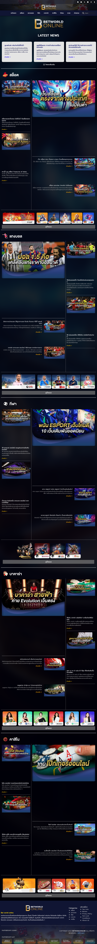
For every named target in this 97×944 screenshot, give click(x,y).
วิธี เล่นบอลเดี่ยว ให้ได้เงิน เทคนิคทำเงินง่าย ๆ (80, 336)
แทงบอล (31, 13)
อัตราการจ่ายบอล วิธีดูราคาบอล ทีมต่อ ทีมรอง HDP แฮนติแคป (22, 322)
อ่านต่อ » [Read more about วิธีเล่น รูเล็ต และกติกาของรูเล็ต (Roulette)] (4, 843)
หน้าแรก (13, 13)
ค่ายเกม (76, 13)
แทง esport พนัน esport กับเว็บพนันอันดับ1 (57, 489)
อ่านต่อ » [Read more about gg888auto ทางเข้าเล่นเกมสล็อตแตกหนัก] (40, 59)
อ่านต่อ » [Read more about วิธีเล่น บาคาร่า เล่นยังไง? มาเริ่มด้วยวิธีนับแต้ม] (69, 628)
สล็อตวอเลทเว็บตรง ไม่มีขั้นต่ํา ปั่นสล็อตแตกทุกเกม (16, 120)
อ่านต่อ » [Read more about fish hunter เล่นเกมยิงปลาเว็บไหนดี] (69, 831)
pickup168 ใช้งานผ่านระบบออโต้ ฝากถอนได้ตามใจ (80, 46)
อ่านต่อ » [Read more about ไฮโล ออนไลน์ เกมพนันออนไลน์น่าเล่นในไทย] (4, 792)
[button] (49, 64)
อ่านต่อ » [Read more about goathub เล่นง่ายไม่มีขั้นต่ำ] (8, 57)
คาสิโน (54, 13)
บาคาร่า (46, 13)
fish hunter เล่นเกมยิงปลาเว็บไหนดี (60, 824)
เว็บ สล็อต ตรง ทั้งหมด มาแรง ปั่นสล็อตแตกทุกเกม (55, 159)
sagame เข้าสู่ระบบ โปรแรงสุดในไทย (29, 685)
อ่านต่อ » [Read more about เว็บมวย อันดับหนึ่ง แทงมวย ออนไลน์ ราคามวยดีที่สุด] (4, 511)
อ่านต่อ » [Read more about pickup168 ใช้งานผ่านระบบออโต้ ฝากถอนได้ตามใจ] (72, 57)
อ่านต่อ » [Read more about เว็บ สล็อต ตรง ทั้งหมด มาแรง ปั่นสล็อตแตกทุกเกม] (69, 166)
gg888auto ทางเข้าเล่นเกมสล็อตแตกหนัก (49, 46)
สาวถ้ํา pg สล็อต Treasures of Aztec (14, 172)
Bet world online (7, 913)
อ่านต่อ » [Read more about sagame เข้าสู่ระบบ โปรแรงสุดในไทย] (39, 692)
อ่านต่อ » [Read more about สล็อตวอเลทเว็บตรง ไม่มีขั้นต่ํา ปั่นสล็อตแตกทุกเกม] (4, 129)
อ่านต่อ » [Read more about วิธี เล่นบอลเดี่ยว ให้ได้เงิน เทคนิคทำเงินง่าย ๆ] (69, 346)
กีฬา (38, 13)
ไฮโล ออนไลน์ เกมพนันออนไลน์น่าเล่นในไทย (15, 783)
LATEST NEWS (48, 35)
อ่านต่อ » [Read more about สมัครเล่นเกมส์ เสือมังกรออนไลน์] (39, 666)
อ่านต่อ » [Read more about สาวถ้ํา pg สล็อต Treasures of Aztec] (4, 181)
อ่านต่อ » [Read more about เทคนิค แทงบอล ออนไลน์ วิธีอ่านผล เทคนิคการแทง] (39, 354)
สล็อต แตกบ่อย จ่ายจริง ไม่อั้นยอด (60, 185)
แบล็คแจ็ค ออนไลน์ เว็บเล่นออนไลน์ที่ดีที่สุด (58, 850)
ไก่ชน (62, 13)
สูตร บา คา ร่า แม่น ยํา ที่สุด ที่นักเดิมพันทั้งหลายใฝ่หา (80, 672)
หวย (68, 13)
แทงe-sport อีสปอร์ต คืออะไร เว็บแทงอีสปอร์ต (56, 515)
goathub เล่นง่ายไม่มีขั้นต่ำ (14, 45)
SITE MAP (81, 933)
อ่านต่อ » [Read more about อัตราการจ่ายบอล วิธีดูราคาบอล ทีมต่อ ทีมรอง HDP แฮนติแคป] (39, 332)
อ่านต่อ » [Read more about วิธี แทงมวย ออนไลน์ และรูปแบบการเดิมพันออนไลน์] (4, 458)
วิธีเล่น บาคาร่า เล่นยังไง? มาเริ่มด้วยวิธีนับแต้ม (80, 619)
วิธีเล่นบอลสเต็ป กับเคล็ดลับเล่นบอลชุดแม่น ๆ (80, 281)
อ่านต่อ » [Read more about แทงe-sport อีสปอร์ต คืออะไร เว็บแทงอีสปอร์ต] (69, 522)
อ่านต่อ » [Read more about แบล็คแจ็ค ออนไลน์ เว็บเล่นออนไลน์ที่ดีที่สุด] (69, 859)
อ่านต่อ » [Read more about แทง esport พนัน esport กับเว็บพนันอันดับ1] (69, 496)
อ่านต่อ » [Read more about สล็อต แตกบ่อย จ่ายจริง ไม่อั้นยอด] (69, 192)
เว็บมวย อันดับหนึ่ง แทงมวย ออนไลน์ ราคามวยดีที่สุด (15, 502)
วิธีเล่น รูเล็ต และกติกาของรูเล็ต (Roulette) (15, 834)
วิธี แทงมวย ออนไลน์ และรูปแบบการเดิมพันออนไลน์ (15, 449)
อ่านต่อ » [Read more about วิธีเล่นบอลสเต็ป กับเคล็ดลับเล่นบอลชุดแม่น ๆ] (69, 293)
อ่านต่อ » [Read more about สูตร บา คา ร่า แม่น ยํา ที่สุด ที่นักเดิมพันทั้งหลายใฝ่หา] (69, 681)
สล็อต (22, 13)
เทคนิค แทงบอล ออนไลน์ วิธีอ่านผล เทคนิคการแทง (25, 347)
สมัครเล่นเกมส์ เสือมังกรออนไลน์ (31, 659)
